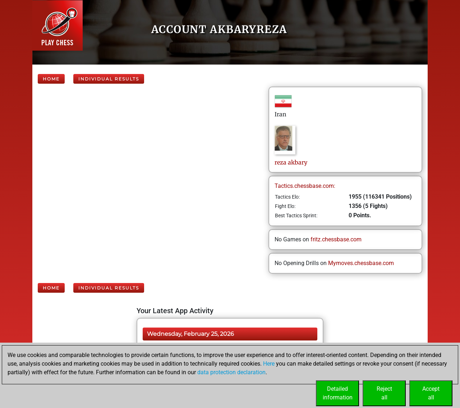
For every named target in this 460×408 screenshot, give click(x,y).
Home (51, 79)
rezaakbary (291, 162)
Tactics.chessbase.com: (305, 185)
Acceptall (431, 393)
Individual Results (108, 79)
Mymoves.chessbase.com (361, 263)
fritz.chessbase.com (336, 239)
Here (269, 363)
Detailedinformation (338, 393)
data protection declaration (231, 372)
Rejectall (384, 393)
